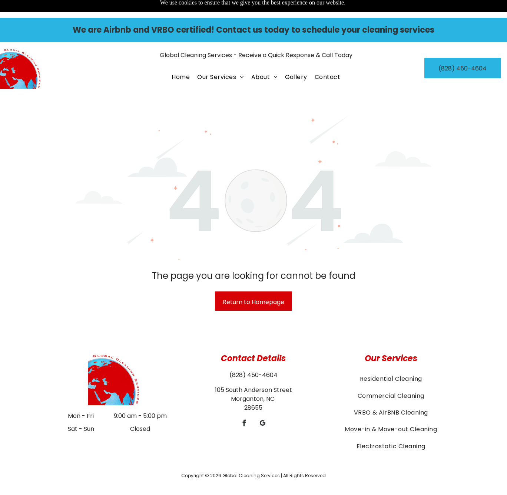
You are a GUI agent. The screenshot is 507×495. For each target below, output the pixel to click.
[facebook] (244, 406)
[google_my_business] (263, 406)
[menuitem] (180, 59)
